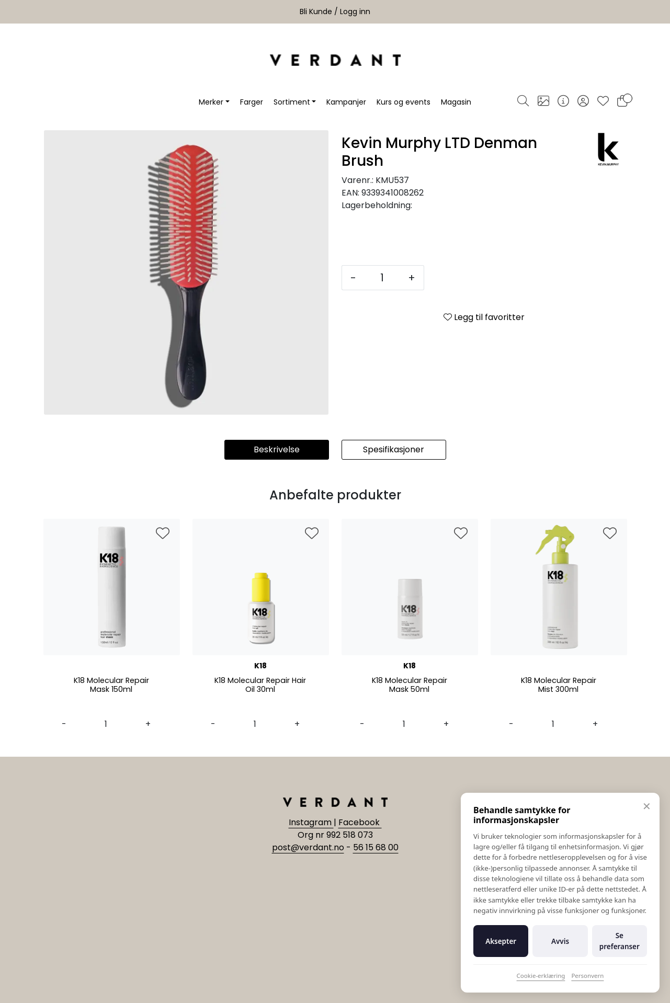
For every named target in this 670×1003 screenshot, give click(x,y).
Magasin (456, 102)
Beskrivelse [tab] (277, 449)
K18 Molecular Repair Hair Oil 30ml (260, 686)
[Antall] (382, 277)
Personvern (587, 975)
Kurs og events (403, 102)
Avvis (560, 941)
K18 (260, 665)
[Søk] (523, 102)
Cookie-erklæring (541, 975)
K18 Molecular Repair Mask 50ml (409, 686)
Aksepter (500, 941)
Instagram (311, 822)
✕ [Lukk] (646, 806)
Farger (251, 102)
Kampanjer (346, 102)
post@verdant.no (308, 847)
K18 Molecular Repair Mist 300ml (558, 686)
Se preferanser (619, 941)
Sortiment (292, 102)
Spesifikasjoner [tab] (393, 449)
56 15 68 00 (376, 847)
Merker (211, 102)
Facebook (360, 822)
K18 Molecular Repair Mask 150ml (111, 686)
